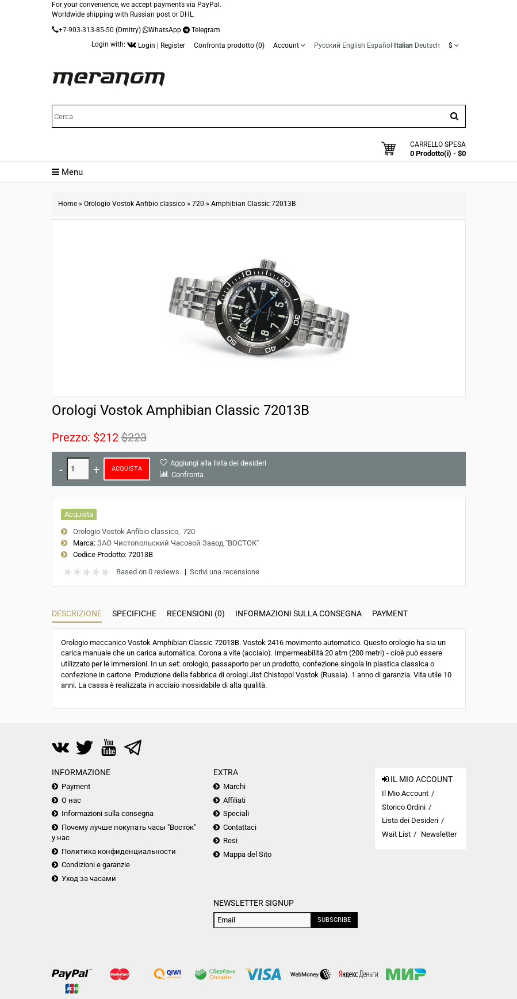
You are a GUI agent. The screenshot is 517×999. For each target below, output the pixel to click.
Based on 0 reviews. (148, 571)
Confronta (187, 474)
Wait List (396, 834)
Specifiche (134, 613)
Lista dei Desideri (410, 820)
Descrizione (77, 613)
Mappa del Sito (247, 854)
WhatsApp (164, 30)
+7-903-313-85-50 (86, 30)
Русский (327, 45)
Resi (230, 840)
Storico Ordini (404, 807)
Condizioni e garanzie (96, 864)
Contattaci (239, 827)
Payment (390, 613)
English (353, 45)
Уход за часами (89, 878)
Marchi (234, 786)
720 (198, 204)
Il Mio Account (405, 793)
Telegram (206, 30)
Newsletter (439, 834)
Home (67, 204)
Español (379, 45)
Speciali (236, 813)
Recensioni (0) (196, 613)
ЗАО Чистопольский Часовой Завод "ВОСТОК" (178, 543)
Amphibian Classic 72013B (253, 204)
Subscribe (334, 920)
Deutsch (427, 45)
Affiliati (234, 800)
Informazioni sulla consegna (298, 613)
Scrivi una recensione (224, 571)
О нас (71, 800)
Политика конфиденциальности (119, 851)
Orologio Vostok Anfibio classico (134, 204)
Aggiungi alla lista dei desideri (218, 463)
